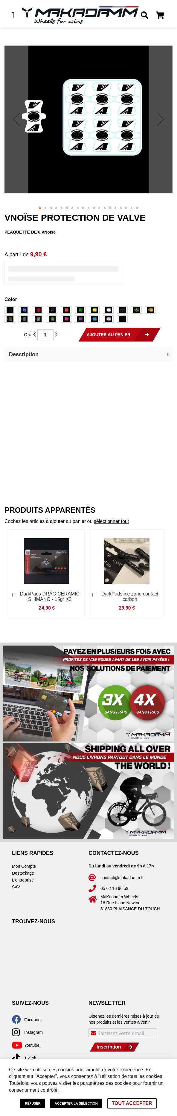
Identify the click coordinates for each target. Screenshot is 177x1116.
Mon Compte (24, 866)
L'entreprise (23, 880)
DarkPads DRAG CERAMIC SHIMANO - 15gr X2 (50, 596)
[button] (16, 119)
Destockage (23, 873)
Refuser (33, 1103)
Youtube (31, 1045)
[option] (9, 310)
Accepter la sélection (76, 1103)
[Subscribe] (114, 1047)
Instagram (33, 1032)
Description (24, 354)
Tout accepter (132, 1103)
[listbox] (88, 315)
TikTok (30, 1058)
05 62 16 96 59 (114, 888)
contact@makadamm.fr (122, 877)
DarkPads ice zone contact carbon (129, 596)
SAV (16, 887)
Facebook (33, 1019)
